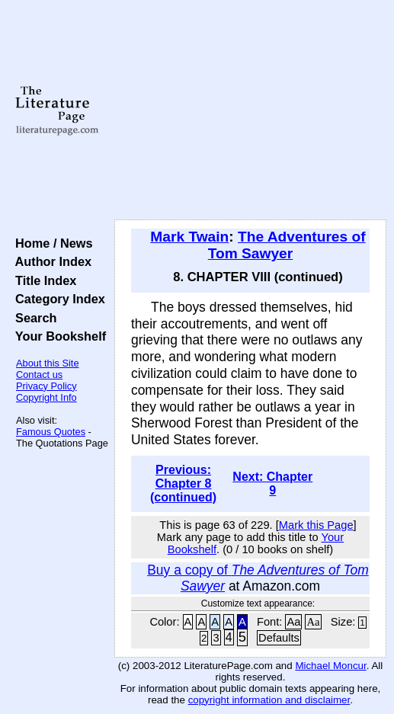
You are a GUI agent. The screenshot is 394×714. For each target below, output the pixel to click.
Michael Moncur (330, 665)
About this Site (47, 363)
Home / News (50, 243)
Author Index (49, 261)
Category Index (56, 299)
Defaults (279, 638)
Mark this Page (316, 525)
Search (32, 318)
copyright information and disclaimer (269, 700)
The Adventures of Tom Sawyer (287, 245)
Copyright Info (46, 397)
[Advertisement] (250, 110)
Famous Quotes (50, 431)
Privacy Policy (46, 386)
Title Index (42, 280)
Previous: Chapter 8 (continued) (183, 483)
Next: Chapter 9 (272, 483)
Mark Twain (189, 237)
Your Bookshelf (57, 336)
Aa (293, 622)
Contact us (39, 374)
